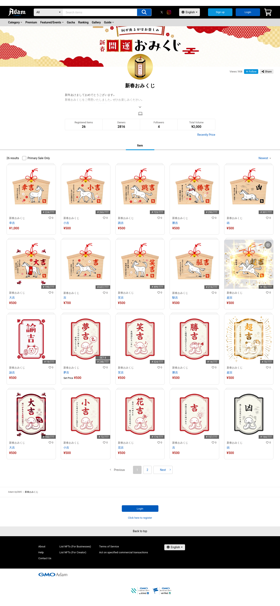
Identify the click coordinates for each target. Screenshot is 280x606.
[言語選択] (189, 12)
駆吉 (175, 297)
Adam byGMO (15, 492)
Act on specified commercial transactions (123, 552)
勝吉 (175, 222)
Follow (251, 71)
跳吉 (121, 222)
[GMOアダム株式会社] (52, 574)
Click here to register (140, 517)
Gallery (96, 22)
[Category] (48, 12)
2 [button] (147, 469)
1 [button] (137, 469)
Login (248, 12)
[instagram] (169, 12)
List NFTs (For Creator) (72, 552)
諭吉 (12, 372)
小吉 (66, 222)
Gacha (71, 22)
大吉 (12, 297)
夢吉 (66, 372)
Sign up (220, 12)
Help (41, 552)
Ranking (83, 22)
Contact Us (44, 558)
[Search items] (144, 12)
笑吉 (121, 297)
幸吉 (12, 222)
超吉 (229, 297)
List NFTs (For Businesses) (75, 546)
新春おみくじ (17, 218)
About (42, 546)
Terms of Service (109, 546)
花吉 (121, 447)
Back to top (140, 531)
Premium (31, 22)
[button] (119, 470)
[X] (162, 12)
